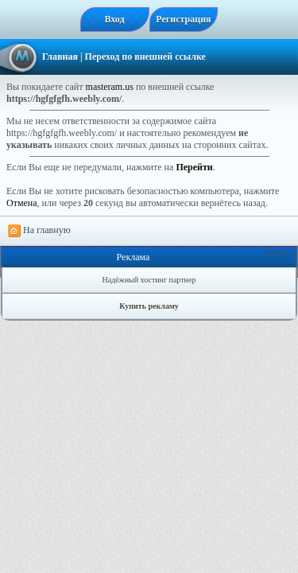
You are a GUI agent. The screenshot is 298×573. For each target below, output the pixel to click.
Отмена (21, 203)
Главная (60, 56)
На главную (39, 230)
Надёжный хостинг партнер (149, 279)
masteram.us (110, 86)
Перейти (194, 167)
